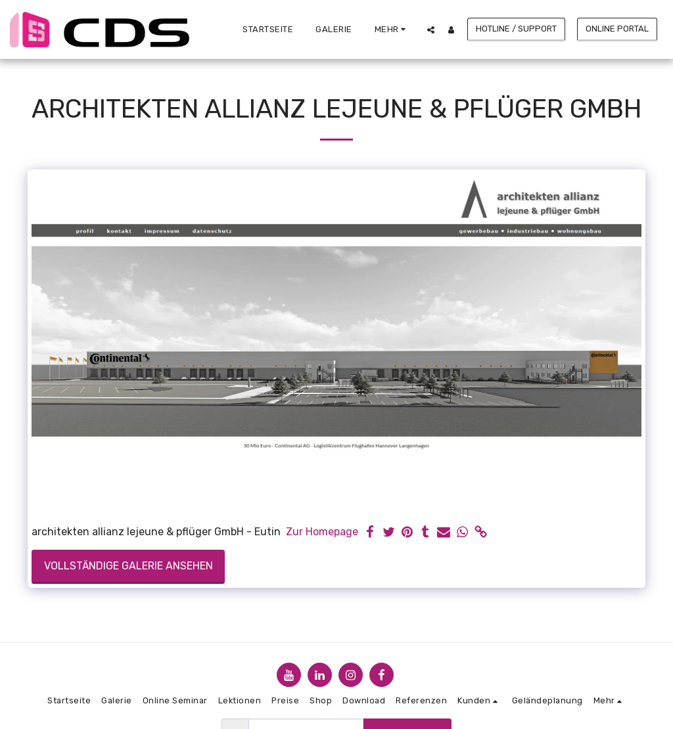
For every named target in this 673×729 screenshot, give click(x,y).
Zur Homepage (322, 531)
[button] (430, 29)
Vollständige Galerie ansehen (128, 566)
